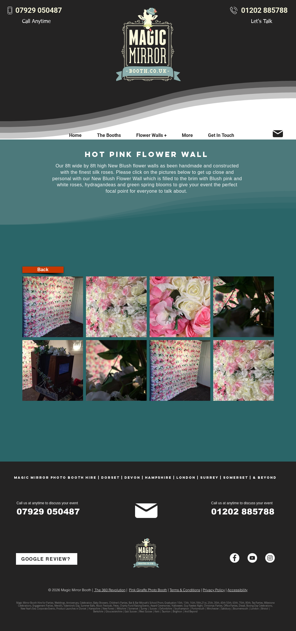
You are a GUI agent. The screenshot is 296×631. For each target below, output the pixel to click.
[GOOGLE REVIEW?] (46, 559)
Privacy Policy (214, 590)
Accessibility (237, 590)
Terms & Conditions (185, 590)
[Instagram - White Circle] (270, 558)
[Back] (43, 270)
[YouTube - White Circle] (252, 558)
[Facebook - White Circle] (234, 558)
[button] (187, 135)
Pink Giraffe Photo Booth (148, 590)
